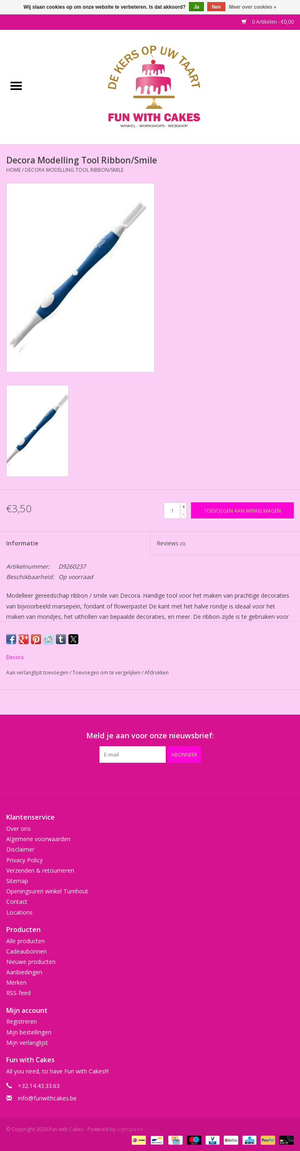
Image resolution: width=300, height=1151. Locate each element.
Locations (19, 912)
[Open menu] (16, 85)
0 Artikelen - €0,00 (268, 21)
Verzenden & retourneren (40, 870)
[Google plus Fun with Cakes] (135, 779)
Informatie (22, 543)
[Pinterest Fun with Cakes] (150, 779)
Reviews (171, 543)
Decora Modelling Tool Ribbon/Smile (74, 169)
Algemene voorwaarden (38, 839)
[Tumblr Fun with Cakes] (179, 779)
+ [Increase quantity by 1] (183, 506)
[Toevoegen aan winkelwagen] (242, 510)
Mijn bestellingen (28, 1032)
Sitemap (17, 881)
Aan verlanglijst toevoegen (38, 672)
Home (13, 169)
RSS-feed (18, 993)
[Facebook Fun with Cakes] (105, 779)
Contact (16, 901)
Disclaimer (20, 849)
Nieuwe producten (31, 962)
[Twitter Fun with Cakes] (120, 779)
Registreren (21, 1021)
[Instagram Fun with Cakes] (194, 779)
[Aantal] (172, 510)
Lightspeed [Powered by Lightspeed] (130, 1129)
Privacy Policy (24, 860)
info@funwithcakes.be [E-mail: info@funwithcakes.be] (47, 1098)
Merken (16, 982)
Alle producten (25, 941)
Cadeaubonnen (26, 951)
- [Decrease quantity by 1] (183, 514)
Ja (196, 7)
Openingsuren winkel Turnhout (47, 891)
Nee (216, 7)
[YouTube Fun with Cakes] (165, 779)
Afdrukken (157, 672)
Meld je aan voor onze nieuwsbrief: (150, 735)
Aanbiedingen (24, 972)
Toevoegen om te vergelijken (107, 672)
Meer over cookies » (253, 7)
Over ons (18, 828)
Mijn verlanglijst (27, 1042)
